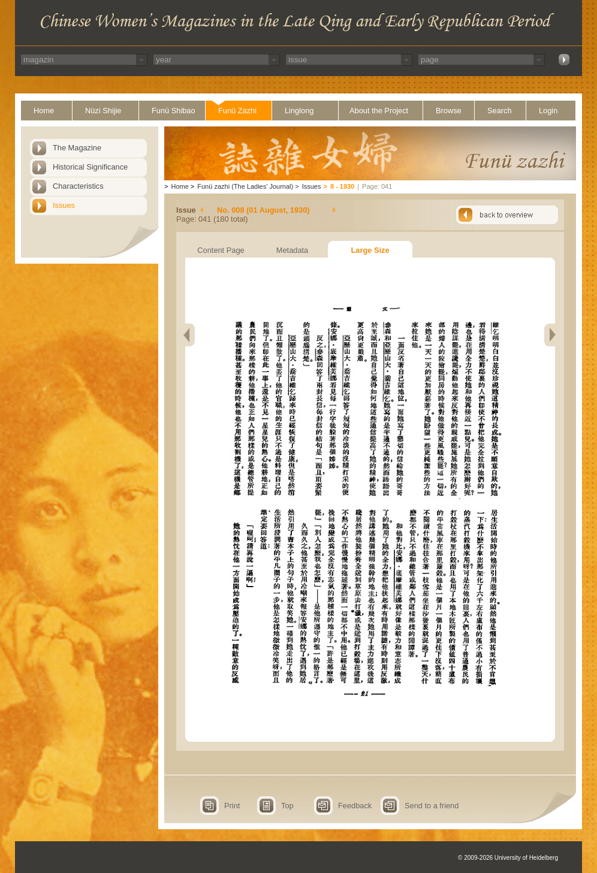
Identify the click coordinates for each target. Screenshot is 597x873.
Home (44, 110)
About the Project (378, 110)
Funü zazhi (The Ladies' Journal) (245, 186)
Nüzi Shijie (103, 110)
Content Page (220, 250)
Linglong (299, 110)
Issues (64, 205)
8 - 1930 (342, 186)
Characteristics (78, 186)
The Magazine (77, 147)
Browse (449, 110)
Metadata (292, 250)
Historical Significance (90, 166)
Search (499, 110)
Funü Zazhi (237, 110)
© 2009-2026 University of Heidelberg (508, 857)
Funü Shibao (173, 110)
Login (548, 110)
